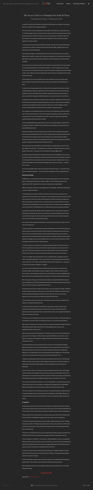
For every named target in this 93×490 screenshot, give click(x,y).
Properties (60, 3)
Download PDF (46, 473)
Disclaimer (50, 485)
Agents (68, 3)
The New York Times (34, 476)
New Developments (79, 3)
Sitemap (55, 485)
